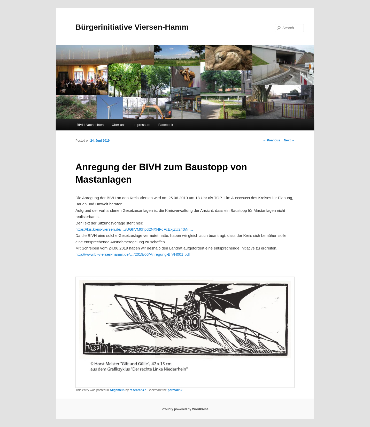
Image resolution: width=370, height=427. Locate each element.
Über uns (119, 125)
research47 (137, 390)
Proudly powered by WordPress (184, 409)
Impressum (142, 125)
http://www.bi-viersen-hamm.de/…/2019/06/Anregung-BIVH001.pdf (132, 254)
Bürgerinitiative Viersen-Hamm (132, 27)
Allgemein (117, 390)
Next (289, 140)
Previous (271, 140)
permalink (175, 390)
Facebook (165, 125)
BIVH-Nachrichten (90, 125)
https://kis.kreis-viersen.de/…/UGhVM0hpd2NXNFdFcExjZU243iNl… (134, 229)
